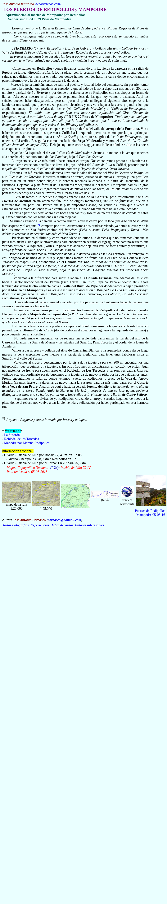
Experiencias (39, 525)
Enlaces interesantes (89, 525)
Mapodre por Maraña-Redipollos (27, 443)
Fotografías (20, 525)
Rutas (7, 525)
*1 (39, 224)
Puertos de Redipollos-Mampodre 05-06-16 (150, 513)
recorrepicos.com (48, 4)
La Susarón (12, 435)
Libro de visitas (62, 525)
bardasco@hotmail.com (64, 520)
